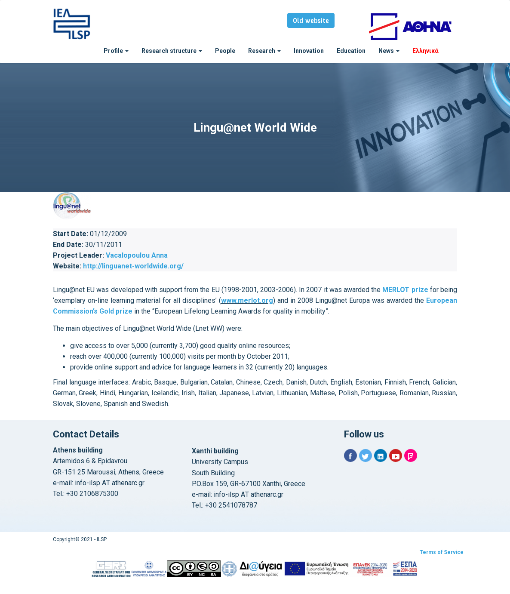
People (225, 50)
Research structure (171, 50)
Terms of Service (442, 552)
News (388, 50)
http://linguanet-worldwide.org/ (133, 266)
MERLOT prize (405, 290)
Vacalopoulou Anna (137, 255)
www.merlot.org (247, 300)
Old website (311, 21)
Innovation (309, 50)
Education (351, 50)
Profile (116, 50)
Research (264, 50)
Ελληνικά (425, 50)
